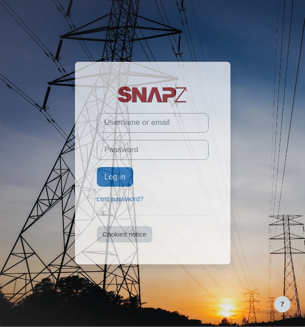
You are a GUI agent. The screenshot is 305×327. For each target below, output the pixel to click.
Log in (115, 177)
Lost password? (120, 199)
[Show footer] (282, 304)
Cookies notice (125, 234)
